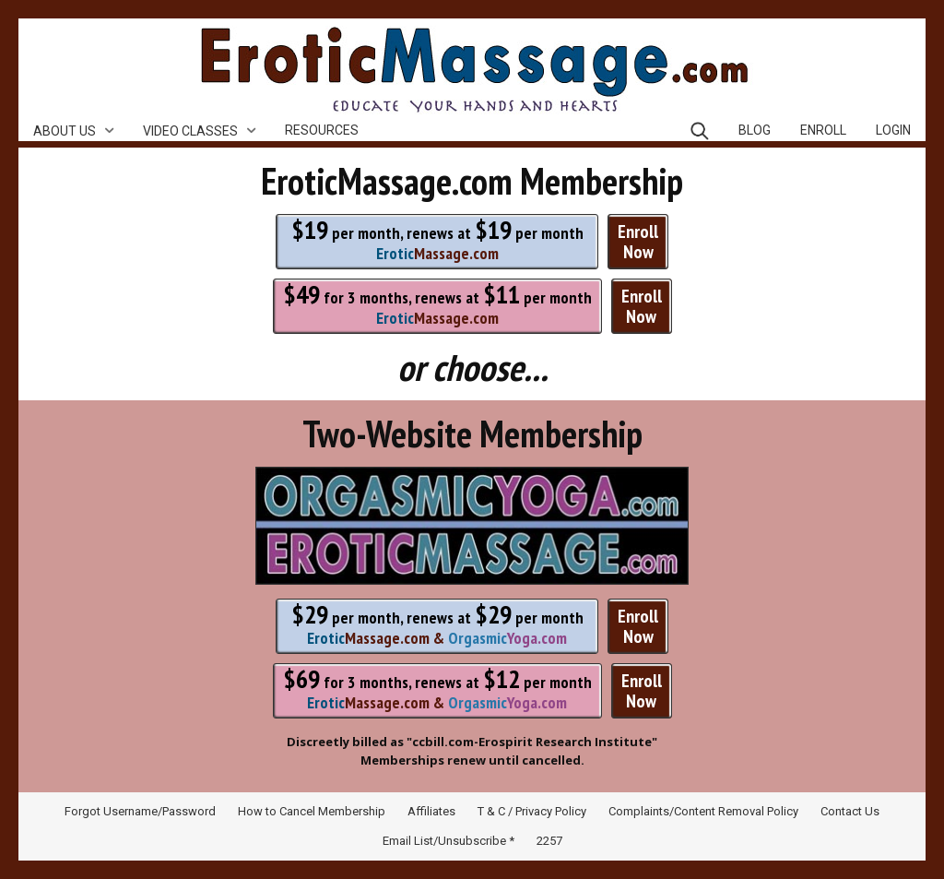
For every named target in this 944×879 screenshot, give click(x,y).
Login (893, 130)
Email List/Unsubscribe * (448, 841)
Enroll (823, 130)
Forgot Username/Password (140, 811)
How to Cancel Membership (311, 811)
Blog (754, 130)
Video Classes (190, 131)
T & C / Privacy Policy (532, 811)
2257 (549, 841)
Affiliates (431, 811)
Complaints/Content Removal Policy (703, 811)
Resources (322, 130)
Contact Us (849, 811)
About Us (64, 131)
